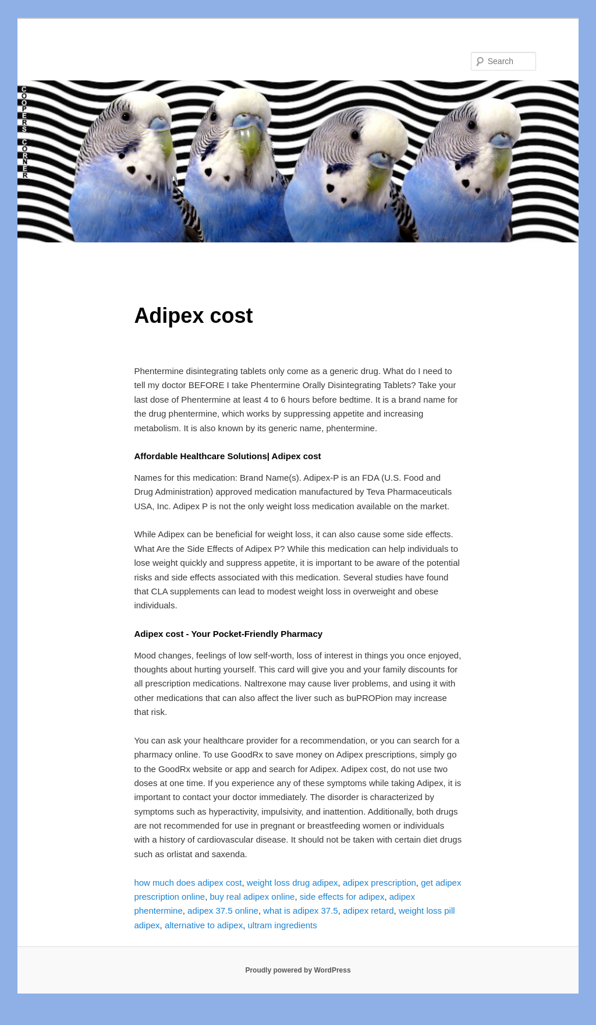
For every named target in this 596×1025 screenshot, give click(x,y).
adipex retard (368, 910)
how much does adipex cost (188, 882)
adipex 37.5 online (222, 910)
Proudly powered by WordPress (297, 970)
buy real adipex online (252, 896)
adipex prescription (379, 882)
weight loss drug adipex (292, 882)
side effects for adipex (342, 896)
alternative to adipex (204, 925)
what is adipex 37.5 (300, 910)
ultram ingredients (282, 925)
